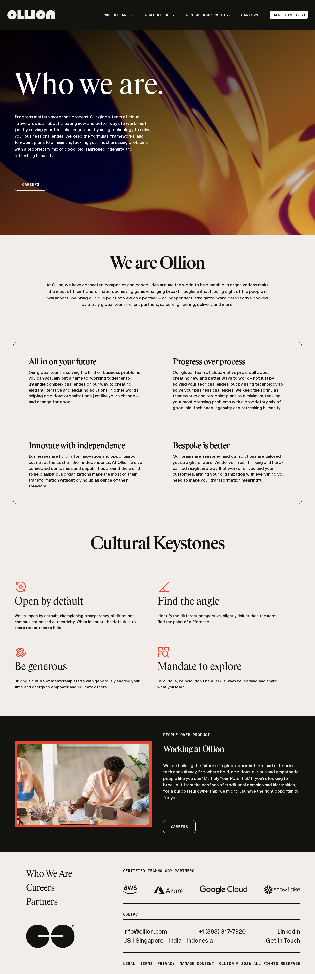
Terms (146, 963)
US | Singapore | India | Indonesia (168, 940)
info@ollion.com (145, 931)
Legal (129, 963)
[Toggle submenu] (132, 15)
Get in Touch (283, 940)
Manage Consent (197, 963)
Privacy (166, 963)
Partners (42, 902)
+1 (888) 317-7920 (222, 931)
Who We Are (49, 874)
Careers (40, 888)
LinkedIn (288, 931)
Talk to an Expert (288, 15)
